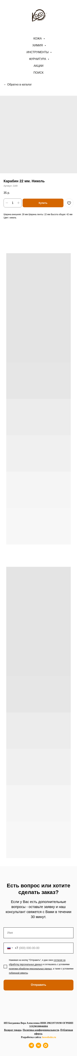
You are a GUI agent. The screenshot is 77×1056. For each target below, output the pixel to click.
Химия (38, 45)
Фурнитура (38, 59)
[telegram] (31, 1047)
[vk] (38, 1047)
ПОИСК (38, 72)
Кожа (37, 38)
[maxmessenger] (45, 1047)
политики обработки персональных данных (30, 968)
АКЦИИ (38, 65)
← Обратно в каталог (18, 84)
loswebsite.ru (49, 1037)
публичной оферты (18, 973)
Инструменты (38, 52)
